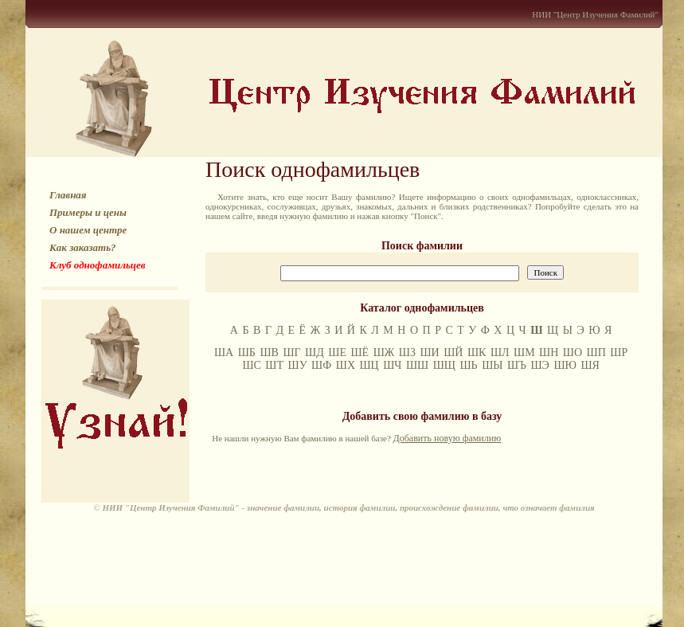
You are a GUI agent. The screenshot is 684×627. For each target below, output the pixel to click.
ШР (618, 353)
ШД (314, 353)
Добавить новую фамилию (447, 438)
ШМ (524, 353)
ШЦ (369, 365)
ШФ (321, 365)
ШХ (345, 365)
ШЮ (565, 365)
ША (223, 353)
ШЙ (453, 353)
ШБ (247, 353)
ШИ (429, 353)
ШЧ (392, 365)
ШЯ (589, 365)
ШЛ (500, 353)
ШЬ (468, 365)
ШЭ (540, 365)
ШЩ (444, 365)
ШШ (417, 365)
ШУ (297, 365)
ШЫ (492, 365)
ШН (548, 353)
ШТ (274, 365)
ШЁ (359, 353)
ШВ (269, 353)
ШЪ (516, 365)
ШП (596, 353)
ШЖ (384, 353)
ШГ (291, 353)
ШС (251, 365)
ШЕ (337, 353)
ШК (476, 353)
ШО (572, 353)
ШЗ (407, 353)
